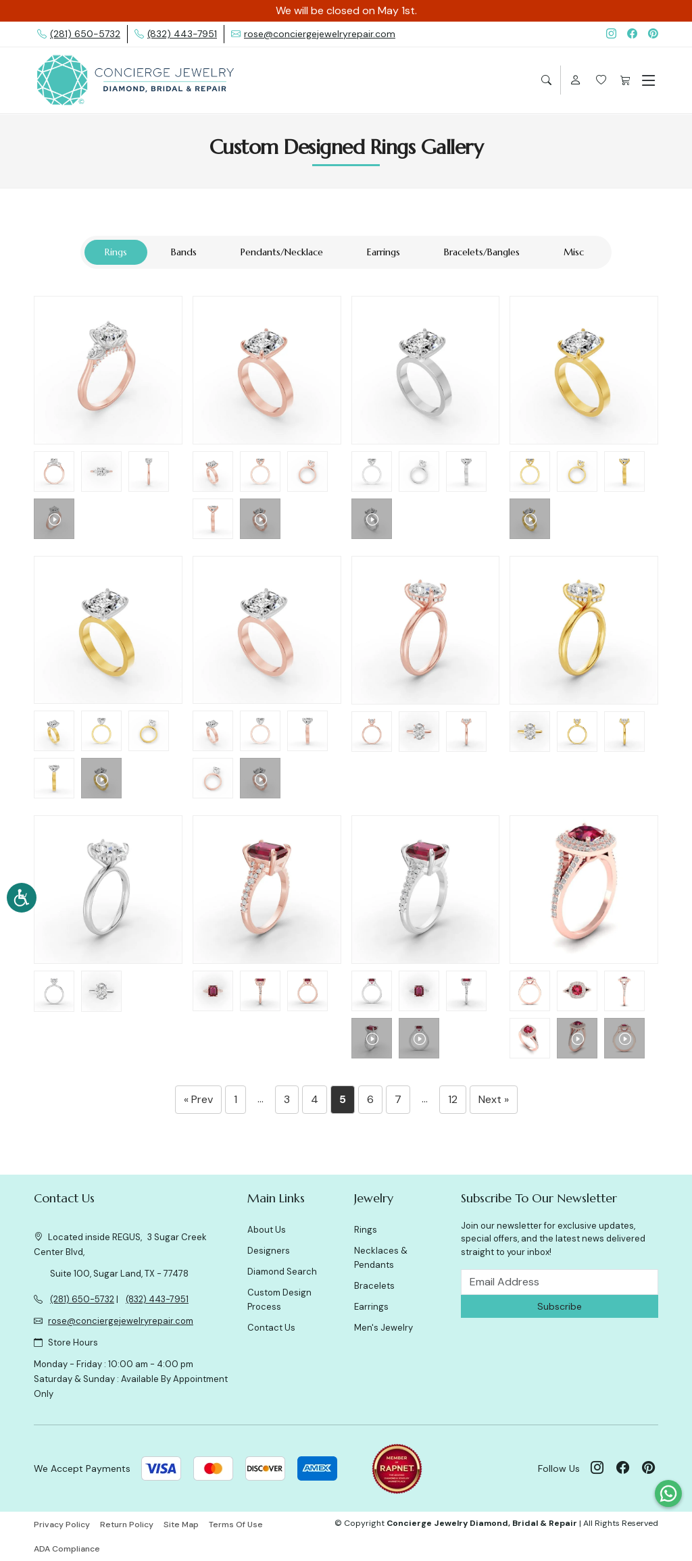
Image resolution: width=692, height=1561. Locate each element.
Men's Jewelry (383, 1327)
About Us (266, 1229)
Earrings (371, 1306)
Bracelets (374, 1285)
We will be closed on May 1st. (346, 10)
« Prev (198, 1099)
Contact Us (271, 1327)
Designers (268, 1250)
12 (453, 1099)
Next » (493, 1099)
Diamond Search (282, 1271)
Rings (365, 1229)
